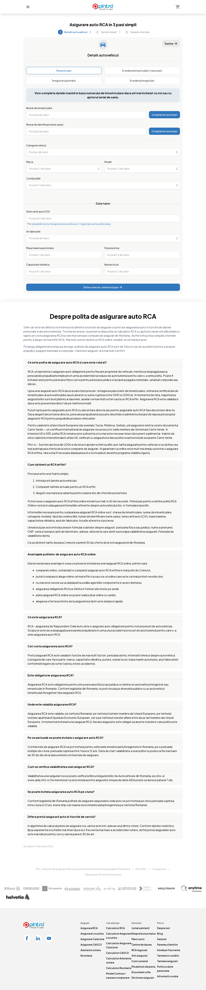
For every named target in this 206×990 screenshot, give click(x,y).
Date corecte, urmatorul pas (103, 287)
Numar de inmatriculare (39, 108)
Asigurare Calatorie (92, 939)
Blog (160, 933)
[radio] (64, 70)
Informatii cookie (167, 976)
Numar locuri (111, 264)
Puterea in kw (111, 248)
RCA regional (139, 950)
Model (108, 161)
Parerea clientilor (167, 944)
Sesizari (162, 939)
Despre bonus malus (144, 933)
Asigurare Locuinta (92, 933)
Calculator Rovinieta (118, 968)
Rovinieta (86, 955)
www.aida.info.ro (39, 780)
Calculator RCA (115, 928)
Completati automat (164, 114)
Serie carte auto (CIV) (38, 211)
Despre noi (163, 928)
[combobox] (103, 152)
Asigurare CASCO (91, 944)
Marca (29, 161)
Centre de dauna (142, 944)
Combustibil (33, 178)
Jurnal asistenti (141, 928)
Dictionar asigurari (143, 977)
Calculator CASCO (117, 952)
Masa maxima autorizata (40, 248)
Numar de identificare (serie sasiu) (44, 124)
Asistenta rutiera (91, 950)
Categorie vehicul (36, 145)
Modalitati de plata (143, 966)
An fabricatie (33, 231)
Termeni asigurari (167, 961)
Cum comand (140, 961)
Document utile (141, 972)
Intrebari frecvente (168, 950)
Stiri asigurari (140, 955)
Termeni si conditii (168, 955)
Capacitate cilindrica (37, 264)
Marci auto (138, 939)
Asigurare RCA (89, 928)
